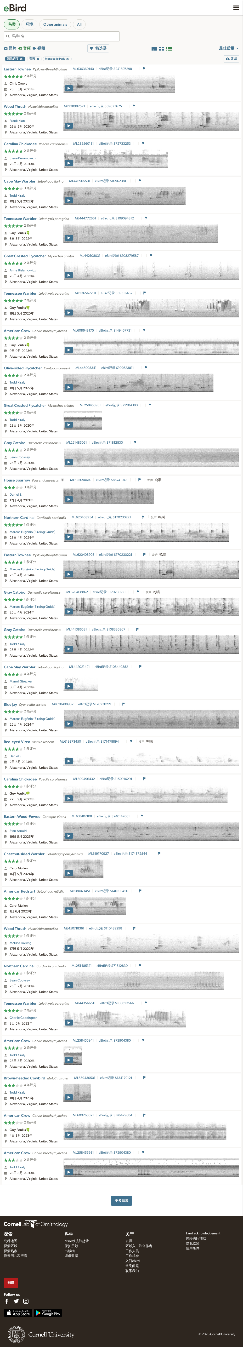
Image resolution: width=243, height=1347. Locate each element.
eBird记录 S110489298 (106, 928)
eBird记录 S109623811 (111, 181)
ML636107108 (82, 816)
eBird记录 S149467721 (115, 330)
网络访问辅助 (196, 1238)
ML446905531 (79, 181)
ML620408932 (62, 704)
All (79, 24)
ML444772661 (85, 218)
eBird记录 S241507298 (116, 69)
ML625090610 (80, 480)
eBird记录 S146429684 (116, 1115)
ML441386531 (76, 629)
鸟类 (12, 24)
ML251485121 (82, 966)
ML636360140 (83, 69)
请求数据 (71, 1256)
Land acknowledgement (203, 1233)
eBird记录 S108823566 (117, 1003)
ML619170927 (98, 853)
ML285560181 (83, 143)
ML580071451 (80, 891)
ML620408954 (82, 517)
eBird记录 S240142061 (113, 816)
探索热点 (10, 1251)
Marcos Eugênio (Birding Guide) (32, 532)
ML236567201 (85, 293)
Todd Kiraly (17, 195)
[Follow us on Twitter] (16, 1301)
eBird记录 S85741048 (112, 480)
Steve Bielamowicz (23, 158)
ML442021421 (79, 667)
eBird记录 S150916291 (116, 779)
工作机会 (132, 1256)
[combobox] (65, 36)
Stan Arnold (18, 831)
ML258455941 (83, 1040)
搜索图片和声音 (15, 1256)
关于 (129, 1234)
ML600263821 (83, 1115)
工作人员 (132, 1251)
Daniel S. (16, 494)
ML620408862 (77, 592)
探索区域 (10, 1246)
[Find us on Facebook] (7, 1301)
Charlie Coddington (24, 1018)
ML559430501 (84, 1078)
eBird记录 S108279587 (122, 256)
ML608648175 (83, 330)
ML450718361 (74, 928)
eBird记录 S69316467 (117, 293)
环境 (29, 24)
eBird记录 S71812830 (108, 442)
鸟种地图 (10, 1241)
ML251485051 (76, 442)
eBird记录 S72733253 (115, 143)
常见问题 (132, 1266)
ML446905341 (85, 368)
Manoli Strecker (21, 681)
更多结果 (121, 1201)
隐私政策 (192, 1243)
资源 (128, 1241)
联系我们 (132, 1271)
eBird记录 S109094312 (118, 218)
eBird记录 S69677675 (106, 106)
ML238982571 (74, 106)
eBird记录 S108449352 (112, 667)
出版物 (70, 1251)
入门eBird (132, 1261)
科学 (69, 1234)
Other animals (55, 24)
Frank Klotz (17, 121)
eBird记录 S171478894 (102, 741)
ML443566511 (85, 1003)
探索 (8, 1234)
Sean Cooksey (20, 457)
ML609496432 (84, 779)
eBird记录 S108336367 (109, 629)
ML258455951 (90, 405)
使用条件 (192, 1248)
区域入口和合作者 (138, 1246)
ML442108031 (90, 256)
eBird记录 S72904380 (122, 405)
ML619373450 (70, 741)
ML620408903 (83, 554)
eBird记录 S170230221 (115, 517)
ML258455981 (83, 1152)
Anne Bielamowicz (23, 270)
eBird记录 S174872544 (131, 853)
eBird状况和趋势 (77, 1241)
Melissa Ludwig (20, 943)
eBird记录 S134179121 (116, 1078)
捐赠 (10, 1282)
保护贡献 (71, 1246)
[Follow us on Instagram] (26, 1301)
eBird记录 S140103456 (112, 891)
